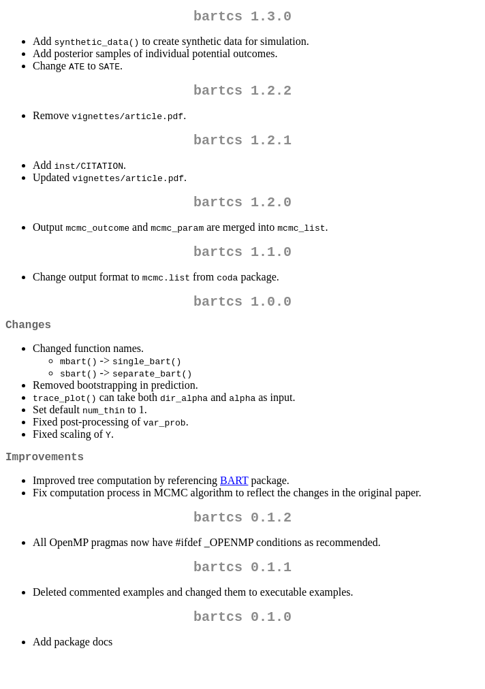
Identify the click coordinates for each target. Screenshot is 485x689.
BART (234, 502)
